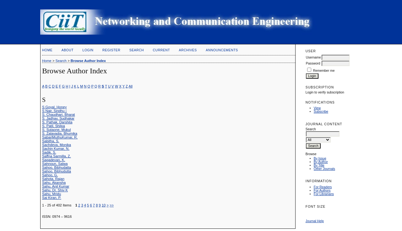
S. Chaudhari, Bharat (58, 114)
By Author (321, 162)
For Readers (323, 187)
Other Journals (324, 169)
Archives (188, 50)
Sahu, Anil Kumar (55, 186)
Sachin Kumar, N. (55, 148)
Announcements (222, 50)
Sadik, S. (49, 152)
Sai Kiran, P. (51, 198)
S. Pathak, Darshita (57, 122)
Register (111, 50)
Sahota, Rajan (53, 179)
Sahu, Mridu (51, 194)
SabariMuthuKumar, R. (60, 137)
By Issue (320, 158)
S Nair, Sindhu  (54, 111)
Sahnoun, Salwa (55, 164)
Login (88, 50)
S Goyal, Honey (54, 107)
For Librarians (324, 194)
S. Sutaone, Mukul (56, 130)
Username (313, 57)
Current (161, 50)
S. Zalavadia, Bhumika (59, 133)
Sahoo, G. (50, 175)
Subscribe (321, 111)
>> (112, 205)
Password (313, 63)
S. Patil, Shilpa (53, 126)
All (130, 86)
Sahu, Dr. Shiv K (55, 190)
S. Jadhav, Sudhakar (58, 118)
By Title (319, 165)
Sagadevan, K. (53, 160)
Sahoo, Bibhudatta (56, 167)
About (67, 50)
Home (47, 50)
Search (136, 50)
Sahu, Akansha (54, 182)
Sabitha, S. (50, 141)
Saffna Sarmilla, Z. (56, 156)
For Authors (322, 190)
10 (104, 205)
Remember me (324, 70)
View (317, 108)
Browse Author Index (88, 61)
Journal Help (315, 221)
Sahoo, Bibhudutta (56, 171)
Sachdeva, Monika (56, 145)
